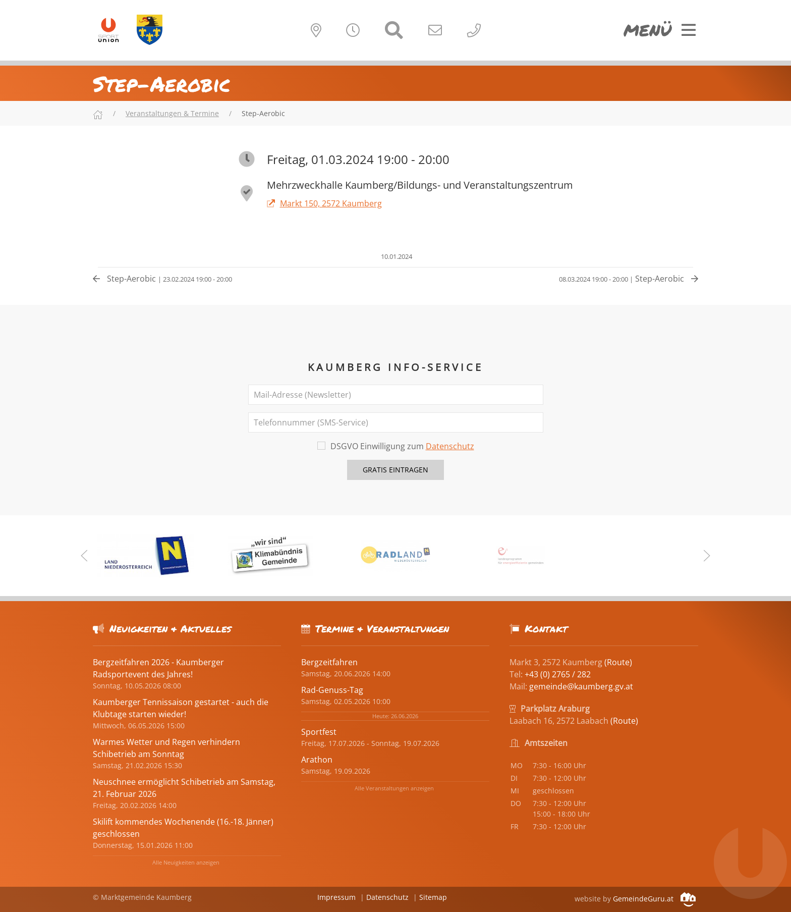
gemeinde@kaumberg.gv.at (581, 686)
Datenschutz (450, 446)
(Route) (618, 662)
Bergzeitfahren (329, 662)
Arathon (316, 759)
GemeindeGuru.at (654, 898)
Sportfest (318, 731)
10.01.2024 (395, 256)
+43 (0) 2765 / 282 (558, 674)
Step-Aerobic (162, 278)
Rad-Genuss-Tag (332, 689)
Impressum (336, 897)
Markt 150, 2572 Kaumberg (324, 203)
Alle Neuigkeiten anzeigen (185, 862)
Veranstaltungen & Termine (172, 113)
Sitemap (433, 897)
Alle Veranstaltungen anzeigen (394, 788)
